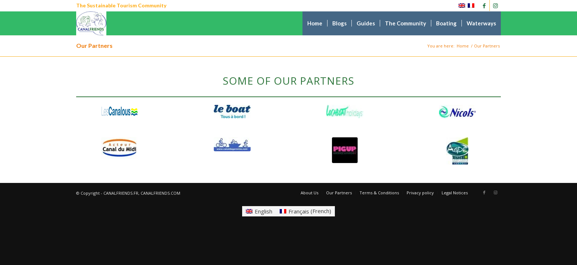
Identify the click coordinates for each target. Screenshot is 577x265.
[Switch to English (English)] (259, 211)
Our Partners (94, 45)
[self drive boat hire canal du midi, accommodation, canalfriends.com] (232, 111)
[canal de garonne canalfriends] (232, 144)
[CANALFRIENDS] (91, 23)
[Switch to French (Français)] (305, 211)
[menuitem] (314, 23)
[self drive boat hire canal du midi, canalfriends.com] (457, 112)
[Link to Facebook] (484, 5)
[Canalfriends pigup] (345, 150)
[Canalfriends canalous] (119, 111)
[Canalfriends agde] (457, 151)
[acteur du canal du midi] (119, 148)
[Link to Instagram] (495, 5)
